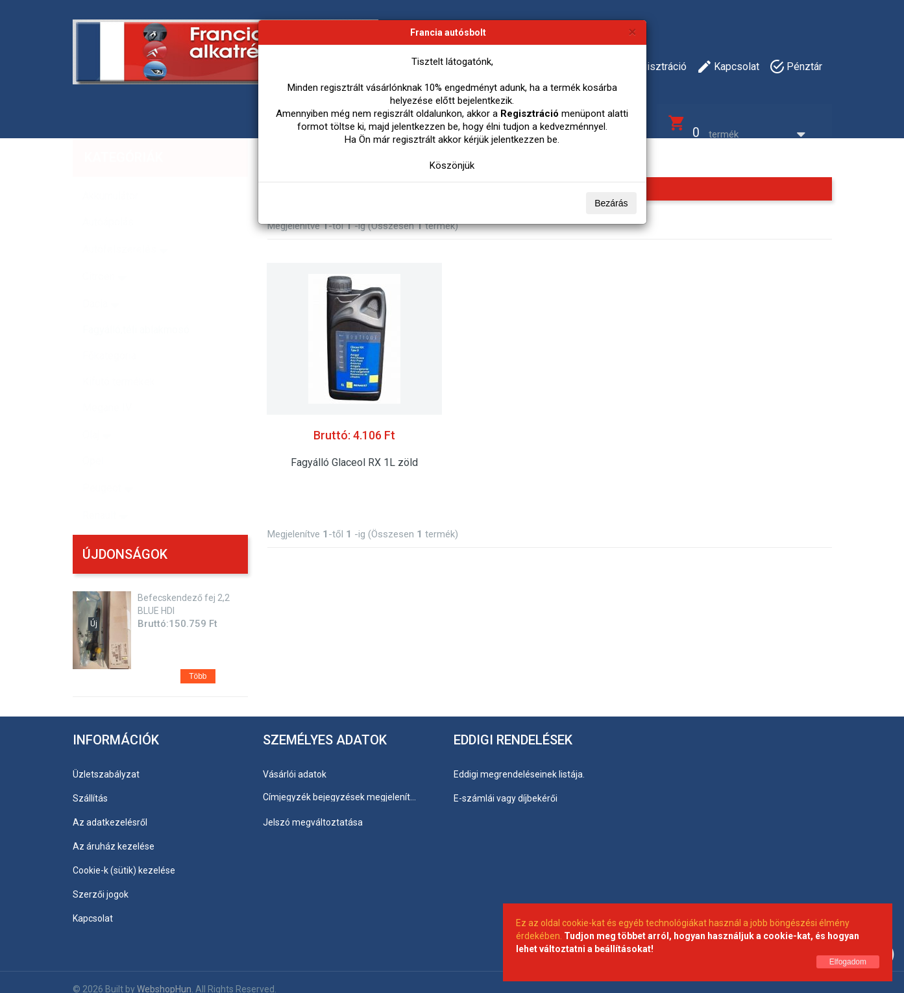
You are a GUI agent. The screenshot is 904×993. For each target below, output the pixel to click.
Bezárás (611, 203)
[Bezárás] (632, 31)
